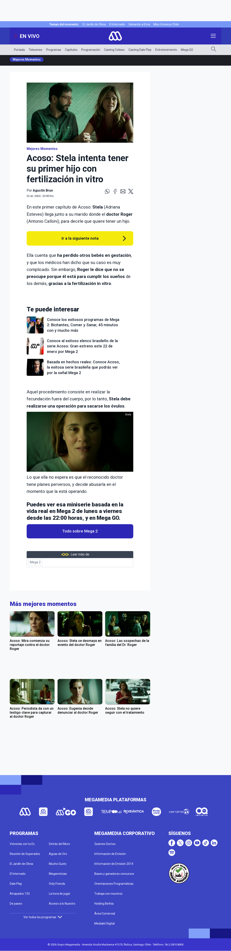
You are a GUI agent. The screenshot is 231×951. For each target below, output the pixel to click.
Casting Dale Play (139, 49)
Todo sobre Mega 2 (80, 531)
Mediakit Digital (104, 923)
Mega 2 (35, 562)
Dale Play (16, 883)
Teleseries (35, 49)
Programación (90, 49)
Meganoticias (58, 873)
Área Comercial (104, 913)
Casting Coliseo (114, 49)
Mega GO (187, 49)
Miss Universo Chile (166, 24)
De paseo (16, 903)
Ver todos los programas (42, 917)
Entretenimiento (166, 49)
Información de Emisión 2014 (113, 863)
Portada (19, 49)
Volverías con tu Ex (22, 844)
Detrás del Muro (59, 844)
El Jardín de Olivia (94, 24)
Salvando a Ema (139, 24)
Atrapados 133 (20, 893)
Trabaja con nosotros (108, 893)
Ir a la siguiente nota (80, 238)
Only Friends (57, 883)
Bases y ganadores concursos (114, 873)
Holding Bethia (104, 903)
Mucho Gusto (57, 863)
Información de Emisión (110, 854)
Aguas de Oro (58, 854)
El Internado (117, 24)
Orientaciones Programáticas (113, 883)
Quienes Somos (105, 844)
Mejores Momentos (27, 59)
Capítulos (71, 49)
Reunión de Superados (25, 854)
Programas (53, 49)
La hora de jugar (59, 893)
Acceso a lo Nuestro (62, 903)
